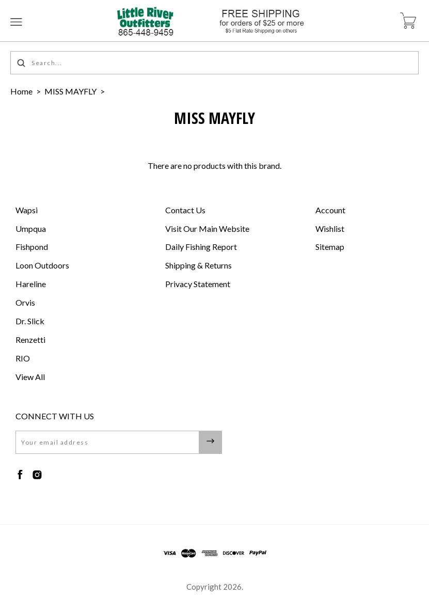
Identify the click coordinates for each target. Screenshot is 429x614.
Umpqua (30, 228)
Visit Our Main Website (207, 228)
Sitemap (329, 246)
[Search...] (214, 62)
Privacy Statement (197, 284)
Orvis (25, 302)
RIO (22, 358)
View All (30, 377)
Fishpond (31, 246)
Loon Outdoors (42, 265)
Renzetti (30, 339)
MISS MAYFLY (70, 91)
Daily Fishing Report (201, 246)
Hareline (30, 284)
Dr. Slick (29, 321)
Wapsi (26, 210)
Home (21, 91)
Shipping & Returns (198, 265)
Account (330, 210)
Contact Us (185, 210)
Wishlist (329, 228)
